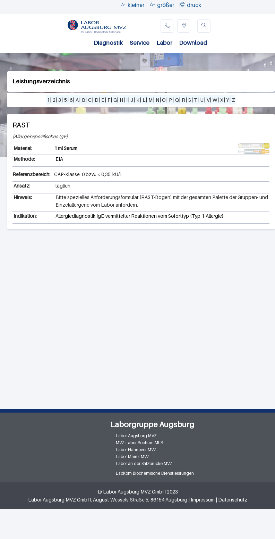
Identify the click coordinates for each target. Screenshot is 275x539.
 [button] (182, 4)
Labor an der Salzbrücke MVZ (144, 463)
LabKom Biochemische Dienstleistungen (155, 473)
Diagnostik (108, 42)
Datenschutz (232, 500)
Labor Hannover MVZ (136, 449)
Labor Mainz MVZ (132, 456)
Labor (164, 42)
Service (139, 42)
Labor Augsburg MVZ (136, 435)
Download (193, 42)
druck (194, 4)
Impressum (203, 500)
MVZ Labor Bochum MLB (139, 442)
